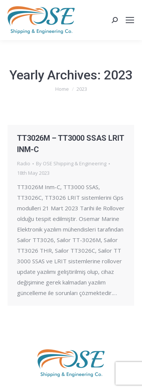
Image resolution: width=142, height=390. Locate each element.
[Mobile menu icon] (129, 20)
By (71, 163)
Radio (23, 163)
